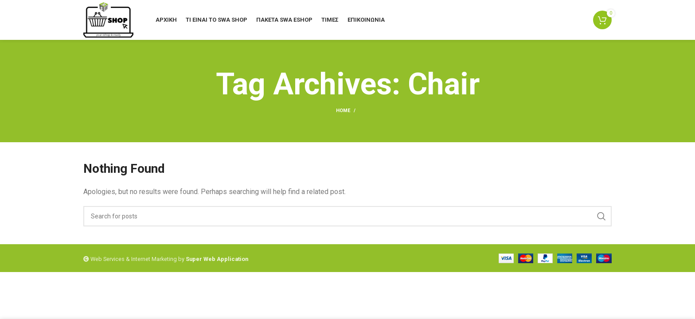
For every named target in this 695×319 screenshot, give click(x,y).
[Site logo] (108, 19)
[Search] (347, 216)
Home (343, 110)
